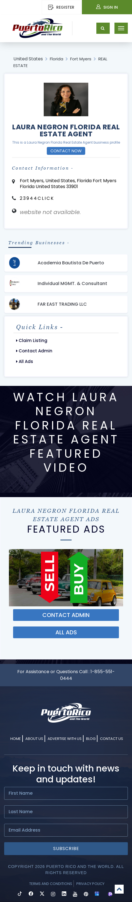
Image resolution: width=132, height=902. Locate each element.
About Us (34, 738)
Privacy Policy (90, 883)
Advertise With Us (65, 738)
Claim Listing (31, 340)
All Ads (24, 361)
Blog (91, 738)
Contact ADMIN (66, 615)
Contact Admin (34, 351)
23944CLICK (37, 198)
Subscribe (66, 848)
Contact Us (111, 738)
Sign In (107, 7)
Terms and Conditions (50, 883)
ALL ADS (66, 632)
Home (15, 738)
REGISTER (61, 7)
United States (28, 59)
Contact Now (66, 151)
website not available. (50, 212)
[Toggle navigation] (121, 28)
